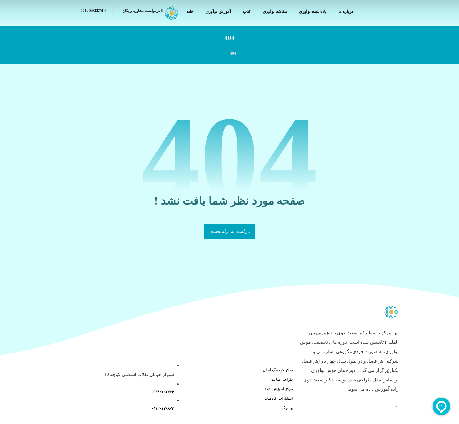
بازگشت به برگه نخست (229, 231)
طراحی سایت (282, 379)
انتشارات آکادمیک (279, 398)
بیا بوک (287, 407)
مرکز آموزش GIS (279, 389)
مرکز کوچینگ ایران (278, 370)
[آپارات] (396, 407)
